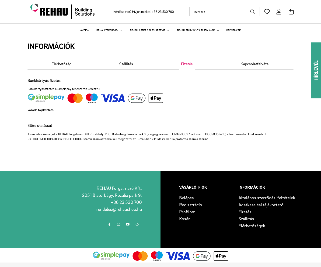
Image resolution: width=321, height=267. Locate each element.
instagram (118, 224)
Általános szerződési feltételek (266, 198)
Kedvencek (233, 30)
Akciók (84, 30)
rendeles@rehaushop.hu (119, 209)
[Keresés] (224, 11)
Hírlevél (316, 70)
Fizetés (244, 212)
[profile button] (279, 11)
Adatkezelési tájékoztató (260, 205)
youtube (128, 224)
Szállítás (246, 219)
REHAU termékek (107, 30)
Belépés (186, 198)
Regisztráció (190, 205)
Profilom (187, 212)
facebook (109, 224)
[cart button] (291, 11)
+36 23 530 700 (163, 12)
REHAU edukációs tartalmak (196, 30)
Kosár (184, 219)
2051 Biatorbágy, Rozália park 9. (112, 195)
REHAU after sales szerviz (148, 30)
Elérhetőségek (251, 226)
